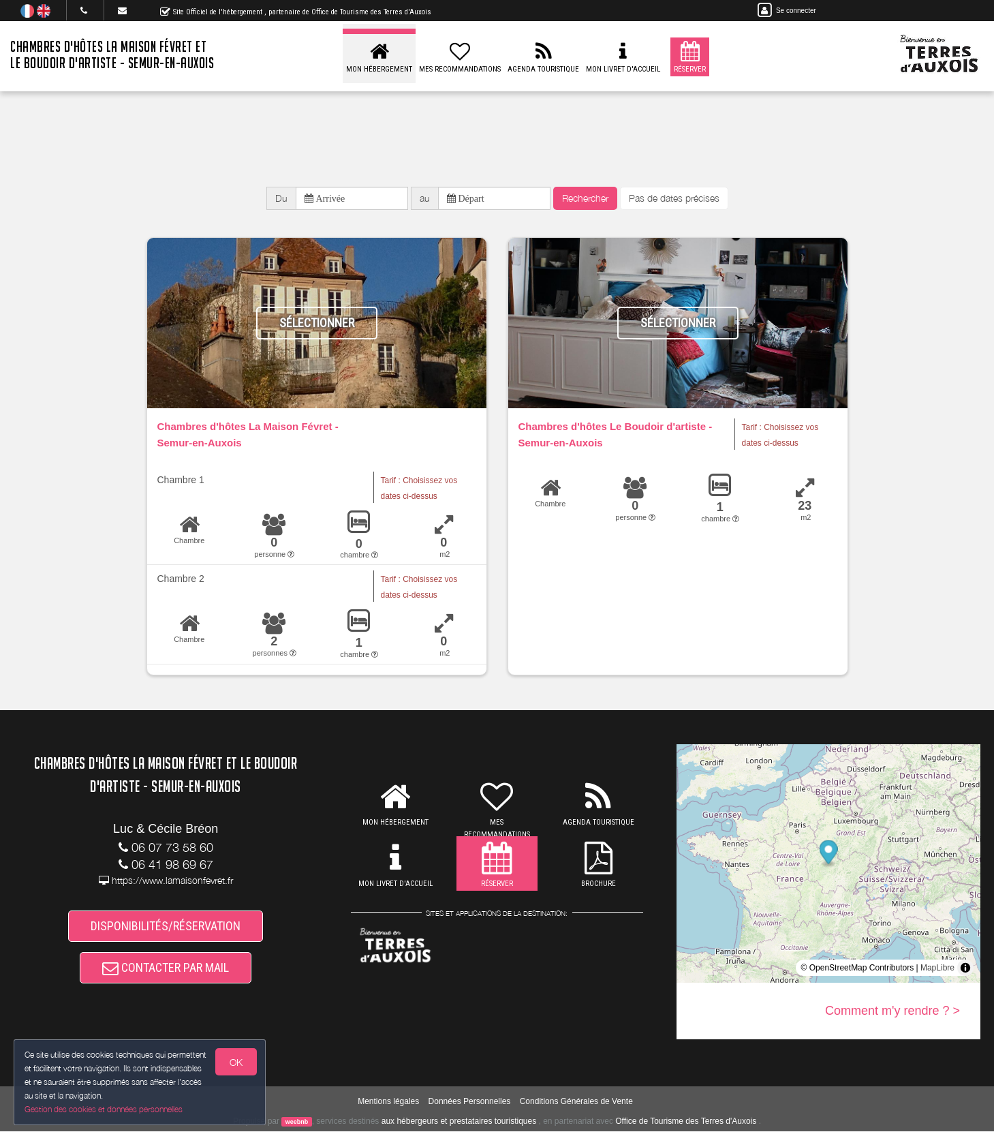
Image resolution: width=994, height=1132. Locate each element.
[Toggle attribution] (965, 968)
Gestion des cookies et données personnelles (104, 1109)
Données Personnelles (470, 1101)
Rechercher (585, 198)
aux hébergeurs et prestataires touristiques (459, 1122)
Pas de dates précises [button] (674, 198)
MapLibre (937, 968)
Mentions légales (388, 1101)
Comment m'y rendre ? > (892, 1011)
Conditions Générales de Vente (576, 1101)
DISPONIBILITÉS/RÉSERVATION (165, 926)
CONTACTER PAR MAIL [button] (165, 968)
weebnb (297, 1122)
